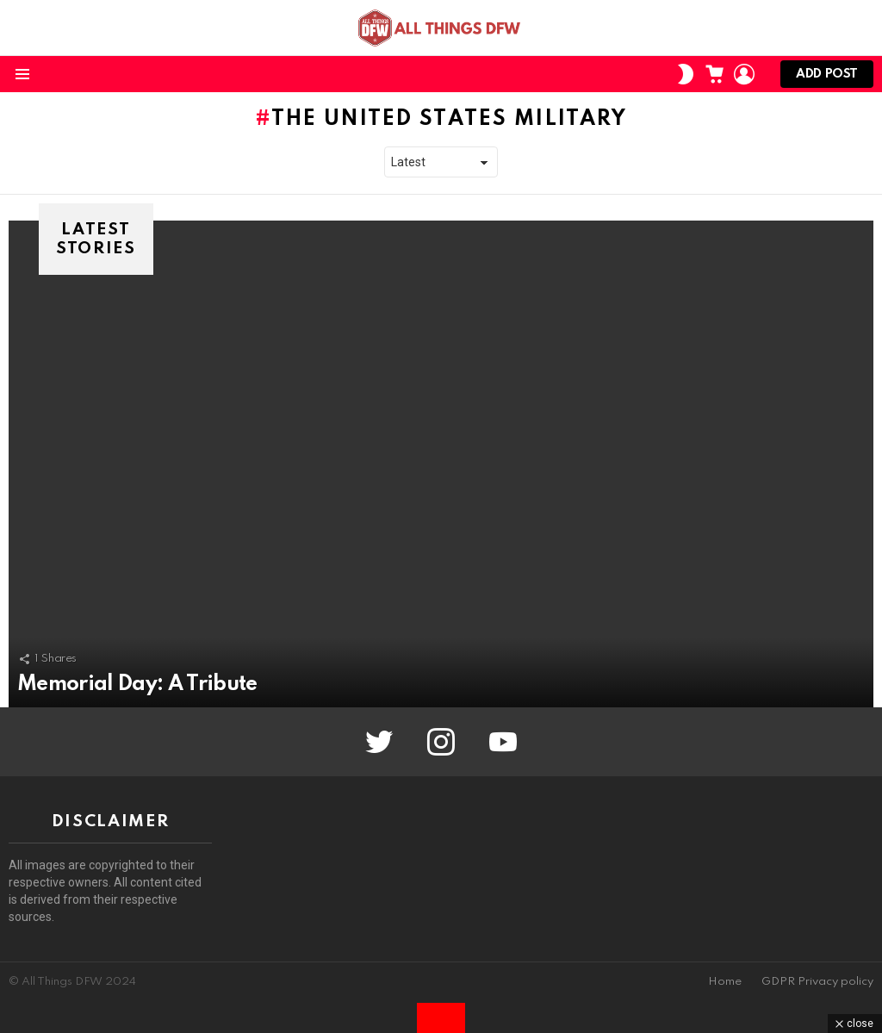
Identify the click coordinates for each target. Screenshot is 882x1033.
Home (725, 981)
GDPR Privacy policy (817, 981)
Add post (827, 78)
